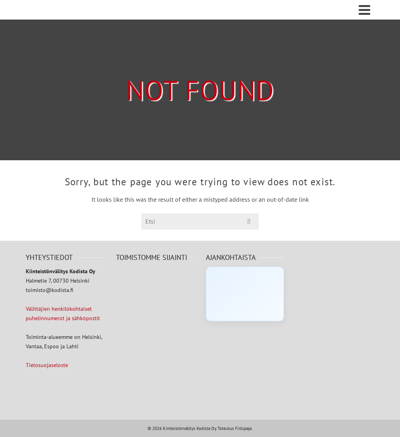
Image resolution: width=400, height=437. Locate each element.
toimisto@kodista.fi (49, 290)
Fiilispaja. (243, 428)
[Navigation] (364, 10)
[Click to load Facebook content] (245, 294)
